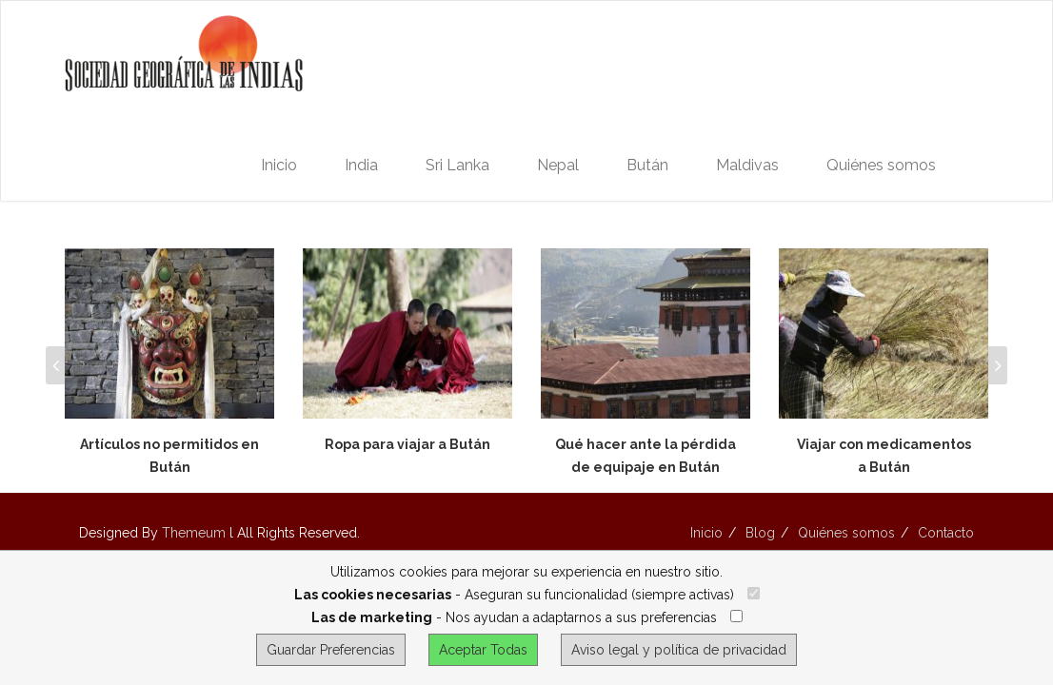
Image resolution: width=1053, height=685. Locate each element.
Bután (647, 165)
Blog (760, 532)
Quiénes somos (881, 165)
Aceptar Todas (483, 649)
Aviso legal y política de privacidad (678, 649)
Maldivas (747, 165)
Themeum (194, 532)
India (361, 165)
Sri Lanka (457, 165)
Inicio (279, 165)
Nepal (558, 165)
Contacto (946, 532)
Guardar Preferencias (331, 649)
